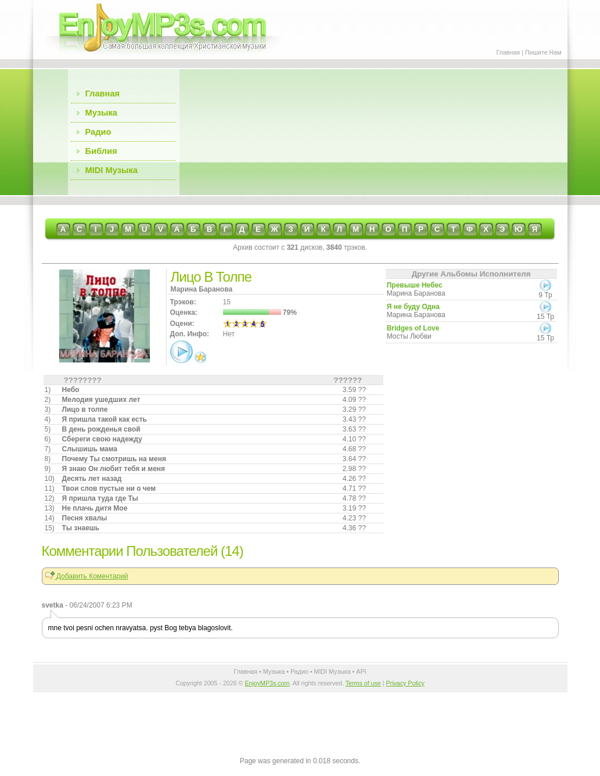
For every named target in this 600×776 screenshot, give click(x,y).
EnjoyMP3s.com (267, 683)
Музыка (101, 112)
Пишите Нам (543, 52)
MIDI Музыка (111, 170)
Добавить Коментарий (86, 576)
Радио (98, 131)
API (361, 671)
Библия (101, 151)
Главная (508, 52)
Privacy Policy (405, 683)
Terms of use (363, 683)
